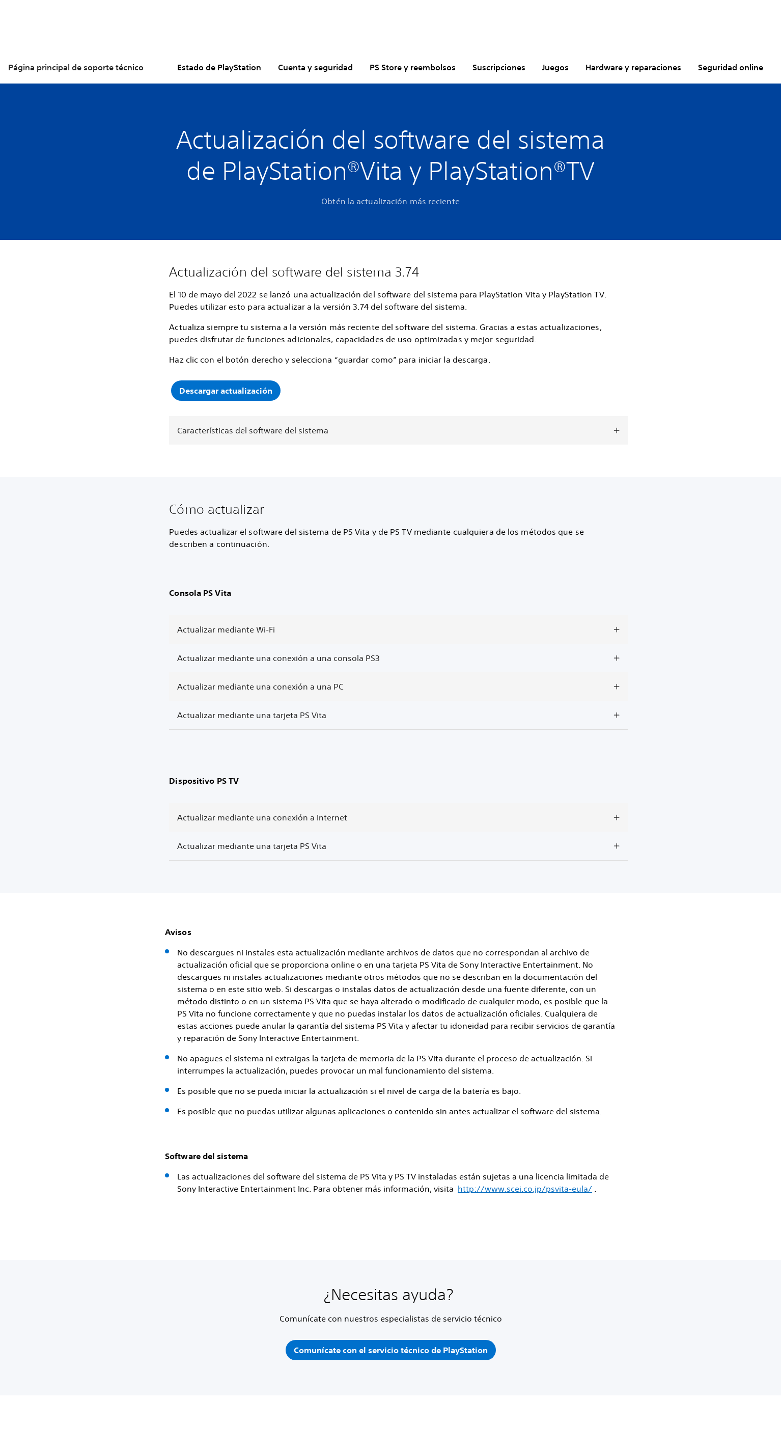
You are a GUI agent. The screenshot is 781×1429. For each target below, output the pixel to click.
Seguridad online (730, 67)
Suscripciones (498, 67)
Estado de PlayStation (219, 67)
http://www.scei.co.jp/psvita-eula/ (525, 1189)
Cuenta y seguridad (315, 67)
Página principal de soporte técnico (76, 67)
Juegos (555, 67)
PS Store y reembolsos (413, 67)
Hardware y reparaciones (633, 67)
